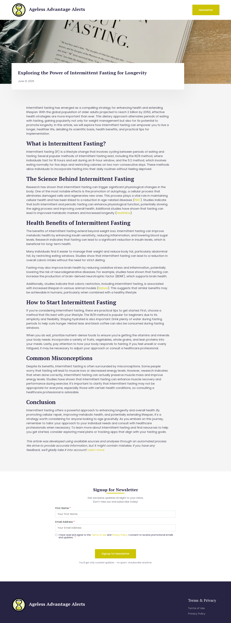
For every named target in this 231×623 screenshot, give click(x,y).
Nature (103, 288)
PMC (137, 200)
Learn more (95, 450)
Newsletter (206, 10)
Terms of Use (196, 608)
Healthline (123, 213)
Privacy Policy (196, 613)
